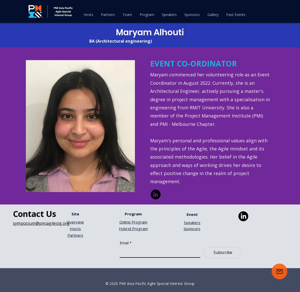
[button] (147, 14)
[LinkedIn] (156, 194)
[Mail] (279, 271)
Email (126, 243)
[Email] (158, 252)
